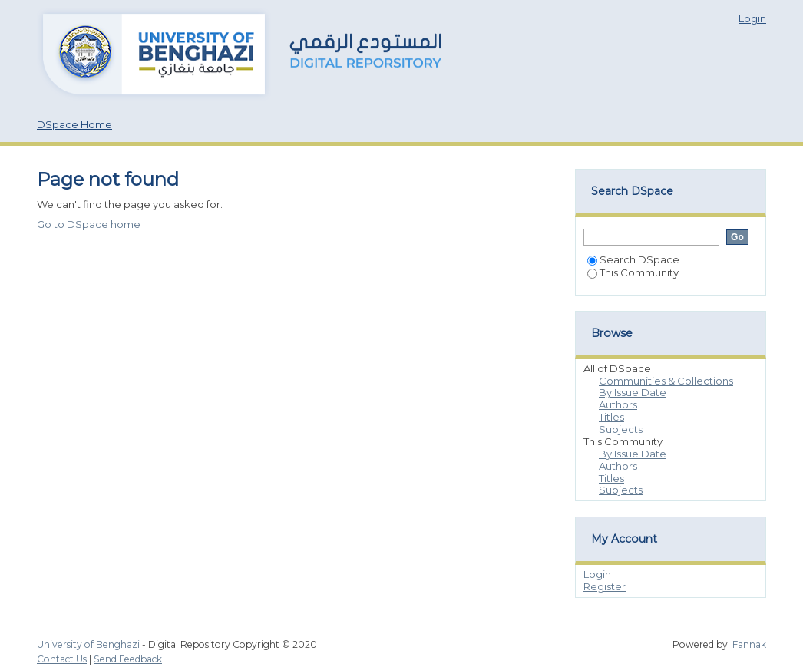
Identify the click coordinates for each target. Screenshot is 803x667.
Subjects (621, 429)
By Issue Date (632, 392)
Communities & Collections (666, 381)
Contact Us (62, 659)
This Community (633, 272)
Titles (611, 417)
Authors (618, 404)
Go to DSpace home (88, 224)
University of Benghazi (89, 644)
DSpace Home (74, 124)
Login (752, 18)
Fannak (749, 644)
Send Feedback (128, 659)
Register (604, 586)
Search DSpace (633, 259)
